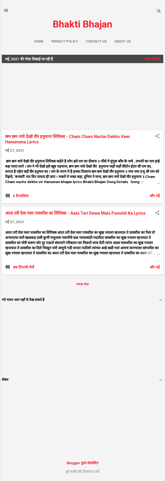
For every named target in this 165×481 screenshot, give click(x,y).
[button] (157, 137)
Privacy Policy (64, 41)
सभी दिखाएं (152, 59)
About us (123, 41)
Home (39, 41)
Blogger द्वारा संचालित (82, 463)
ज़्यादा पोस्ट (82, 284)
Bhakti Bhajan (82, 24)
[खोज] (159, 11)
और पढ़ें (155, 196)
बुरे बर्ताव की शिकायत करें (82, 471)
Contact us (96, 41)
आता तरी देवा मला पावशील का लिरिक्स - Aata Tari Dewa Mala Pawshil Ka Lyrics (75, 213)
